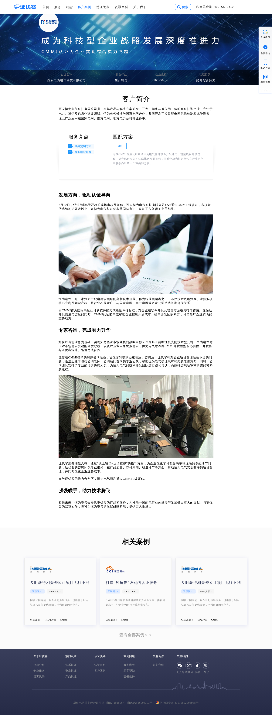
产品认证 (71, 676)
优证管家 (103, 7)
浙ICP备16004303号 (140, 702)
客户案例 (84, 7)
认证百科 (100, 664)
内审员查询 (204, 7)
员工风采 (39, 676)
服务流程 (129, 664)
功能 (69, 7)
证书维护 (129, 676)
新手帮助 (129, 670)
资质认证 (71, 670)
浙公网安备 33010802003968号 (177, 702)
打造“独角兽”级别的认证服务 (131, 582)
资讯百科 (121, 7)
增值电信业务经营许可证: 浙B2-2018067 (98, 702)
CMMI (120, 146)
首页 (45, 7)
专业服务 (39, 670)
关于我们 (140, 7)
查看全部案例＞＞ (136, 635)
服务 (57, 7)
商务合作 (158, 664)
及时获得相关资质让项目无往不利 (60, 582)
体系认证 (71, 664)
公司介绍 (39, 664)
